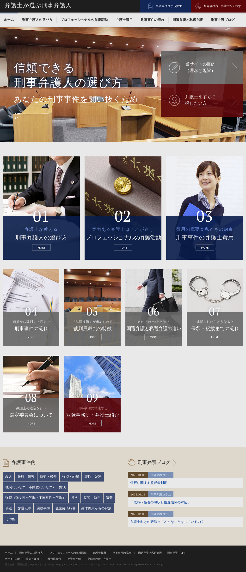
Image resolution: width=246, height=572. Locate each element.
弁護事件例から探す (169, 6)
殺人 (8, 476)
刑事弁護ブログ (222, 20)
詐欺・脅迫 (93, 476)
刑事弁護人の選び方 (37, 20)
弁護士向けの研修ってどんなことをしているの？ (167, 522)
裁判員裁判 (54, 558)
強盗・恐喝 (70, 476)
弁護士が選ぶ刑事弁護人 (38, 5)
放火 (74, 498)
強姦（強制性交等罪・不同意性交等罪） (35, 498)
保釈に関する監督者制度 (148, 483)
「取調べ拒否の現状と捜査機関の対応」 (160, 502)
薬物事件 (43, 508)
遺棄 (109, 498)
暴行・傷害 (26, 476)
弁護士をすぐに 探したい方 (200, 100)
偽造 (8, 508)
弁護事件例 (24, 462)
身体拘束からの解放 (96, 508)
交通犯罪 (24, 508)
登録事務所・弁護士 (99, 558)
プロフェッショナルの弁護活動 (84, 20)
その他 (10, 519)
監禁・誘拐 (92, 498)
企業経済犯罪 (65, 508)
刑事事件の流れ (152, 20)
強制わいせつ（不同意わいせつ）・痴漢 (35, 487)
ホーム (9, 20)
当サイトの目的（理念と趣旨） (23, 558)
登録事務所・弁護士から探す (222, 6)
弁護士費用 (124, 20)
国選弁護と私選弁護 (187, 20)
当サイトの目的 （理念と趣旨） (200, 67)
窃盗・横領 (48, 476)
